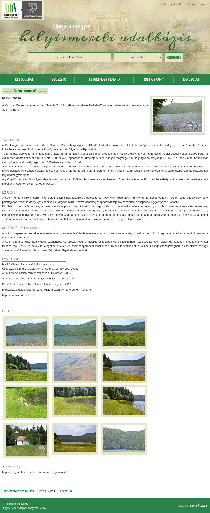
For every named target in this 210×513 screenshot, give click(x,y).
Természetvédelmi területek (19, 490)
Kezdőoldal (24, 79)
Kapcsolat (191, 79)
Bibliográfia (154, 79)
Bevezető (59, 79)
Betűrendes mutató (104, 79)
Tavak (42, 490)
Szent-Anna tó (25, 90)
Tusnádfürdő (65, 490)
